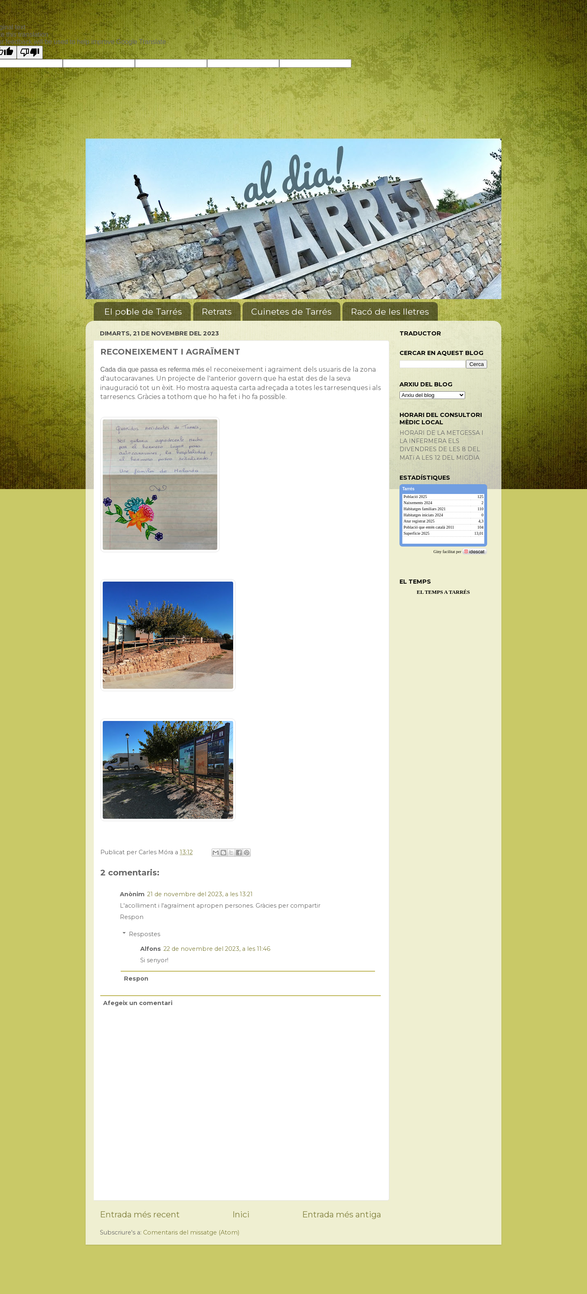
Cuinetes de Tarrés (291, 311)
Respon (131, 917)
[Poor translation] (30, 52)
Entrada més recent (140, 1214)
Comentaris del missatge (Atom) (191, 1232)
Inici (240, 1214)
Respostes (144, 934)
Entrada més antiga (341, 1214)
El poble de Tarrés (143, 311)
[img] (443, 520)
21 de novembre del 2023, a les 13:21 (200, 894)
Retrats (217, 311)
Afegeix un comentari (137, 1003)
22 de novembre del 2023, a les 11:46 (216, 948)
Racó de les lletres (390, 311)
